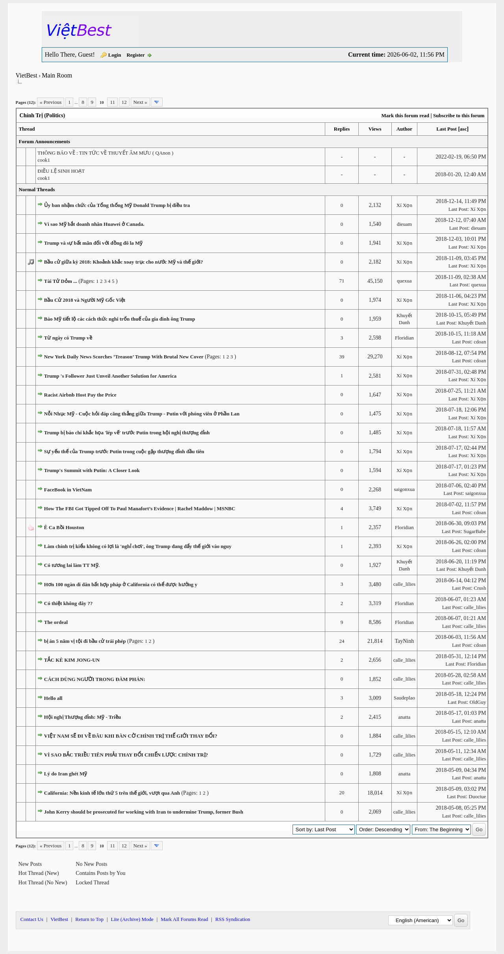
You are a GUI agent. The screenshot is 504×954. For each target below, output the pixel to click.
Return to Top (89, 919)
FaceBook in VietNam (68, 490)
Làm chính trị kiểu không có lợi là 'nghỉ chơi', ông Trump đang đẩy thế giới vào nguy (138, 546)
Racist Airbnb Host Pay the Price (80, 395)
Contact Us (31, 919)
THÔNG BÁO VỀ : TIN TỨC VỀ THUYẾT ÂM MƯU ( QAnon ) (105, 153)
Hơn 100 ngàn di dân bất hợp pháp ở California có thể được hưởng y (120, 584)
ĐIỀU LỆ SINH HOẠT (61, 171)
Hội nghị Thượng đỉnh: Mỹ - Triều (82, 717)
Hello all (53, 698)
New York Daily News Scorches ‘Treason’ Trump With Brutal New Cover (124, 357)
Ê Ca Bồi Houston (64, 527)
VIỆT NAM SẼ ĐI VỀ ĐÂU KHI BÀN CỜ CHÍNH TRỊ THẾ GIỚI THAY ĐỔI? (130, 736)
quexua (404, 281)
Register (135, 55)
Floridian (404, 338)
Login (114, 55)
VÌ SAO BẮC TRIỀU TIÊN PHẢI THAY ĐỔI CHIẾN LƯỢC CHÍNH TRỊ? (126, 755)
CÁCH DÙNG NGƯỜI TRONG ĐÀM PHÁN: (94, 679)
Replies (342, 129)
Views (375, 129)
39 (342, 357)
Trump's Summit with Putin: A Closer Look (92, 470)
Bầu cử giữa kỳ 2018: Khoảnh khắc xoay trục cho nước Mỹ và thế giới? (123, 262)
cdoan (480, 342)
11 (112, 102)
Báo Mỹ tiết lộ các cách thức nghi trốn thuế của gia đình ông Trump (119, 319)
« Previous (50, 102)
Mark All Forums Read (184, 919)
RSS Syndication (232, 919)
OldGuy (478, 702)
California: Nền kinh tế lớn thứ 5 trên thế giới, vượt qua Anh (112, 793)
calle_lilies (404, 584)
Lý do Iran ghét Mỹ (65, 774)
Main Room (57, 75)
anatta (404, 717)
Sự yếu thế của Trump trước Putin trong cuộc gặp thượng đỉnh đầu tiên (124, 451)
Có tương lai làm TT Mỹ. (72, 565)
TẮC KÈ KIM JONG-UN (72, 660)
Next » (140, 102)
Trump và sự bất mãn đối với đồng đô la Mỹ (93, 243)
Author (404, 129)
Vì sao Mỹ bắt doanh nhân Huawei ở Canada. (94, 224)
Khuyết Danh (472, 323)
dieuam (404, 224)
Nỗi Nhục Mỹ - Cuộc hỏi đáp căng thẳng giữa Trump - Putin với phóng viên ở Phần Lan (142, 414)
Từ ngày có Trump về (68, 338)
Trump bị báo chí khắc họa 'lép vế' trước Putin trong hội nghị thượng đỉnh (127, 432)
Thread (27, 129)
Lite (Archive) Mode (132, 919)
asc (463, 129)
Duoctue (477, 796)
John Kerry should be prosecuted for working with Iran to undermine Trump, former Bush (143, 812)
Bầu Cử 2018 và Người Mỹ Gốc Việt (84, 300)
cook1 (43, 160)
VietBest (26, 75)
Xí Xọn (404, 205)
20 (342, 792)
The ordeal (56, 622)
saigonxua (404, 489)
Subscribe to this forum (458, 115)
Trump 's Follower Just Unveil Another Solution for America (110, 376)
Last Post (446, 129)
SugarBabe (474, 531)
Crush (480, 588)
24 (342, 641)
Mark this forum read (405, 115)
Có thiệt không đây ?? (68, 603)
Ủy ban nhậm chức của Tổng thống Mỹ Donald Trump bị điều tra (117, 205)
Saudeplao (404, 698)
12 (124, 102)
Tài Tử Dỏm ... (60, 281)
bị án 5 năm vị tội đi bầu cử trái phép (85, 641)
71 (342, 281)
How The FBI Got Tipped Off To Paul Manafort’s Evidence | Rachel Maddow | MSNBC (139, 508)
